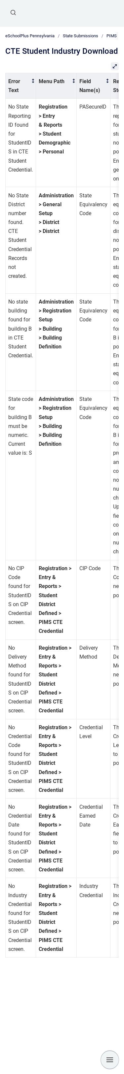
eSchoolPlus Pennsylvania (30, 35)
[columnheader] (21, 86)
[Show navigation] (110, 1060)
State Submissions (80, 35)
